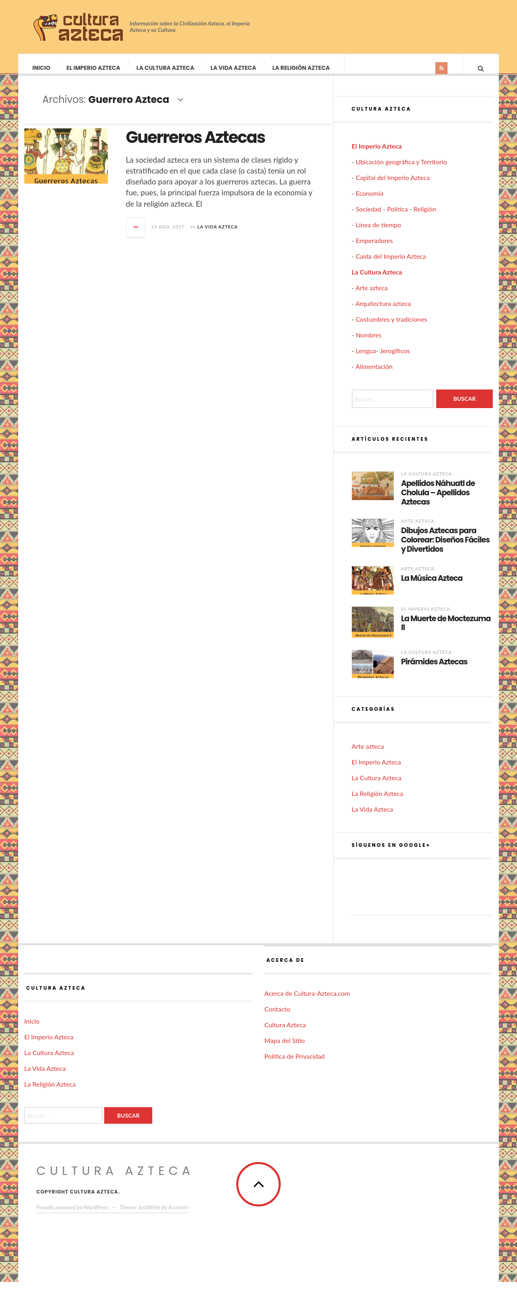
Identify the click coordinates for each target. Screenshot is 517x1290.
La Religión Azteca (301, 68)
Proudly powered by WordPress (72, 1215)
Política (397, 217)
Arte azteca (371, 295)
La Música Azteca (431, 586)
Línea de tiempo (378, 233)
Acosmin (178, 1215)
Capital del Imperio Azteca (393, 185)
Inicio (42, 68)
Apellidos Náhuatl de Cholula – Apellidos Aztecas (438, 501)
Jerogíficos (395, 358)
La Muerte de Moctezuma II (446, 631)
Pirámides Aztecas (434, 670)
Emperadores (374, 248)
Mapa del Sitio (284, 1048)
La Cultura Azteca (166, 68)
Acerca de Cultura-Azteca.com (307, 1001)
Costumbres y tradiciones (391, 327)
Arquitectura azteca (383, 311)
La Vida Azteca (233, 68)
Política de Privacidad (294, 1064)
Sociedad (369, 217)
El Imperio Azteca (94, 68)
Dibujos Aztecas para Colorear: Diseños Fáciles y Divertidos (445, 548)
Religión (425, 217)
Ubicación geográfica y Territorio (401, 170)
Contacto (277, 1017)
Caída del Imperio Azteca (391, 264)
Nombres (369, 343)
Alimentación (374, 374)
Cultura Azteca (285, 1033)
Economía (369, 201)
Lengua (366, 358)
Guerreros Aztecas (195, 145)
